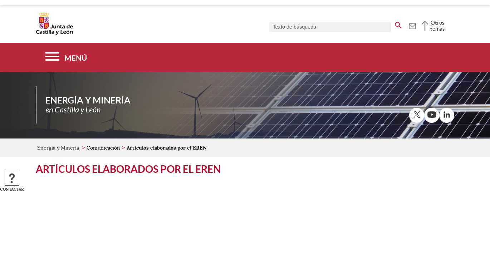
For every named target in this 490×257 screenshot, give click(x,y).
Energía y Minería (58, 148)
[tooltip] (412, 25)
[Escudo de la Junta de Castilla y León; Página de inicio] (54, 33)
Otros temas (437, 26)
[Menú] (66, 57)
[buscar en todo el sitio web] (398, 24)
